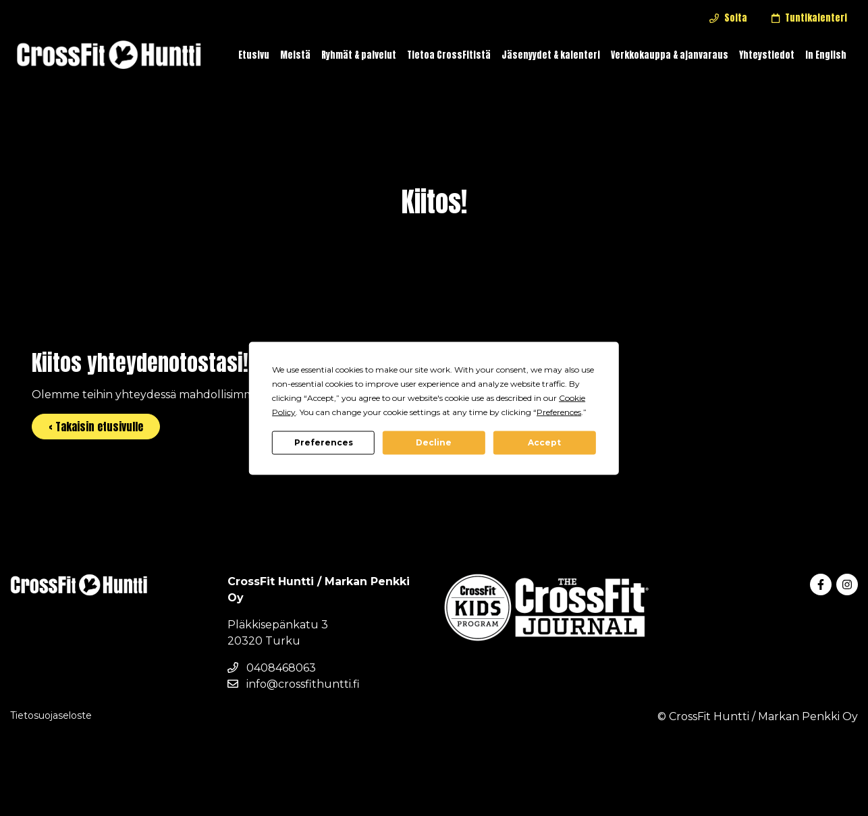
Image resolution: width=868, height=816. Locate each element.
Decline (434, 442)
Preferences (323, 442)
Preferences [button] (559, 411)
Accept (544, 442)
